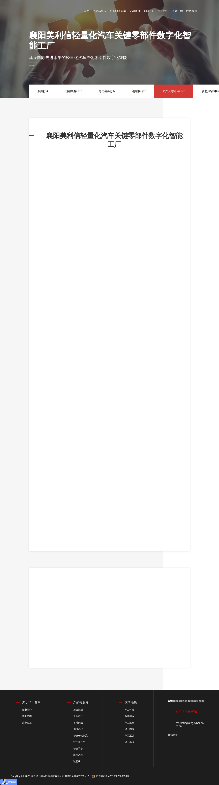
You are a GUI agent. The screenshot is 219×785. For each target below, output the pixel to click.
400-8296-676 (186, 712)
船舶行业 (42, 91)
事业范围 (27, 716)
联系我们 (191, 11)
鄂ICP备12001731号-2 (77, 776)
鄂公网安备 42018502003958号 (112, 776)
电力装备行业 (107, 91)
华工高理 (129, 742)
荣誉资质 (27, 722)
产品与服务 (99, 11)
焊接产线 (78, 729)
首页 (86, 11)
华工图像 (129, 729)
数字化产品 (79, 742)
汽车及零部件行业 (174, 91)
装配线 (76, 761)
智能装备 (78, 748)
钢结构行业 (139, 91)
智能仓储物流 (80, 735)
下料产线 (78, 722)
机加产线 (78, 755)
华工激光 (129, 722)
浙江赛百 (129, 716)
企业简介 (27, 709)
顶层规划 (78, 709)
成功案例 (134, 11)
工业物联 (78, 716)
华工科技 (129, 709)
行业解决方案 (118, 11)
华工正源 (129, 735)
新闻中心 (149, 11)
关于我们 (163, 11)
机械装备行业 (73, 91)
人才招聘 (177, 11)
